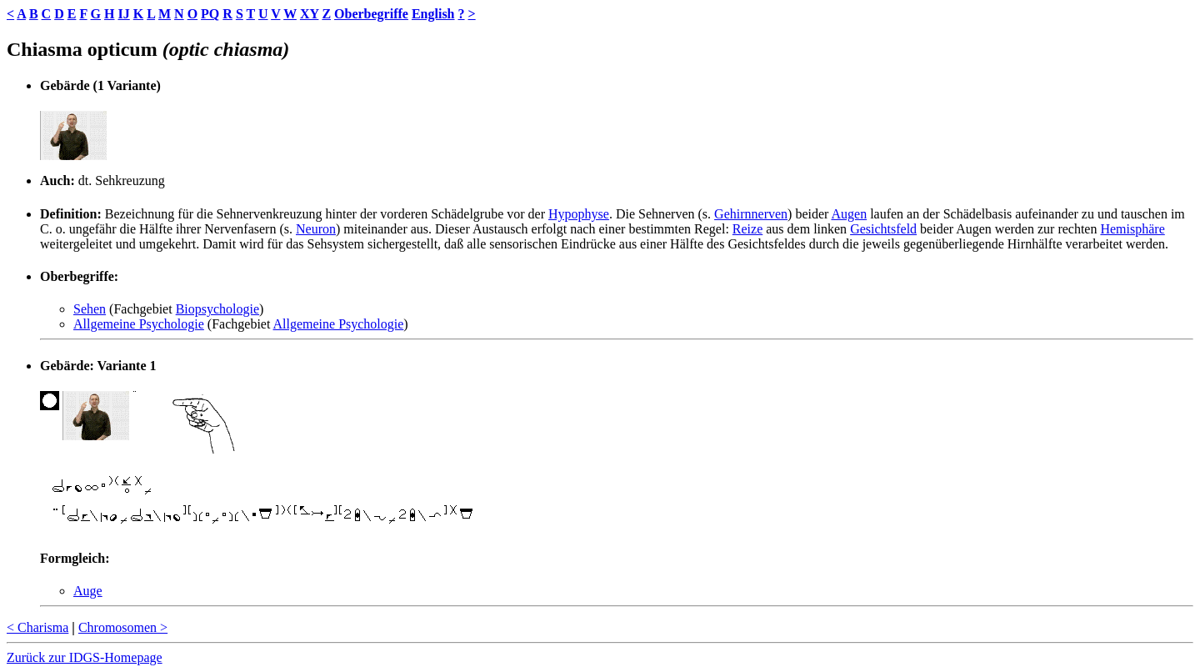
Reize (747, 229)
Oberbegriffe (371, 14)
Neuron (316, 229)
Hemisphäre (1132, 229)
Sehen (89, 309)
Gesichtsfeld (883, 229)
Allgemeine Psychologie (138, 324)
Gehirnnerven (751, 214)
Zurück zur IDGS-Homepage (84, 657)
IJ (123, 14)
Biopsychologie (217, 309)
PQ (210, 14)
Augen (849, 214)
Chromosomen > (123, 627)
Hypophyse (578, 214)
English (433, 14)
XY (309, 14)
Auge (87, 591)
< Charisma (37, 627)
